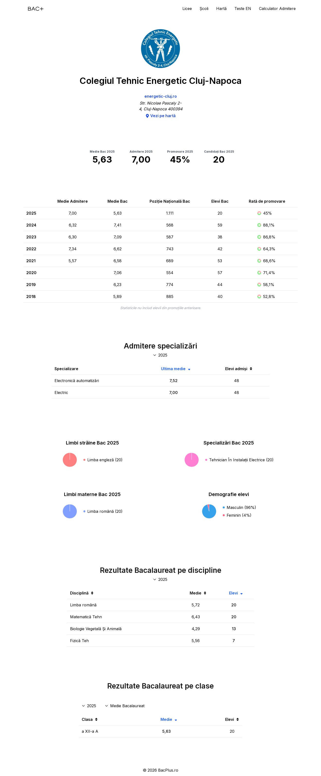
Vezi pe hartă (160, 115)
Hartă (221, 8)
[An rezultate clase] (89, 706)
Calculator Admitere (277, 8)
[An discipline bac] (160, 579)
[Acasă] (35, 9)
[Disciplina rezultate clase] (125, 706)
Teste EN (242, 8)
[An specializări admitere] (160, 355)
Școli (204, 8)
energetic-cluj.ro (160, 96)
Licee (187, 8)
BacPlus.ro (168, 770)
